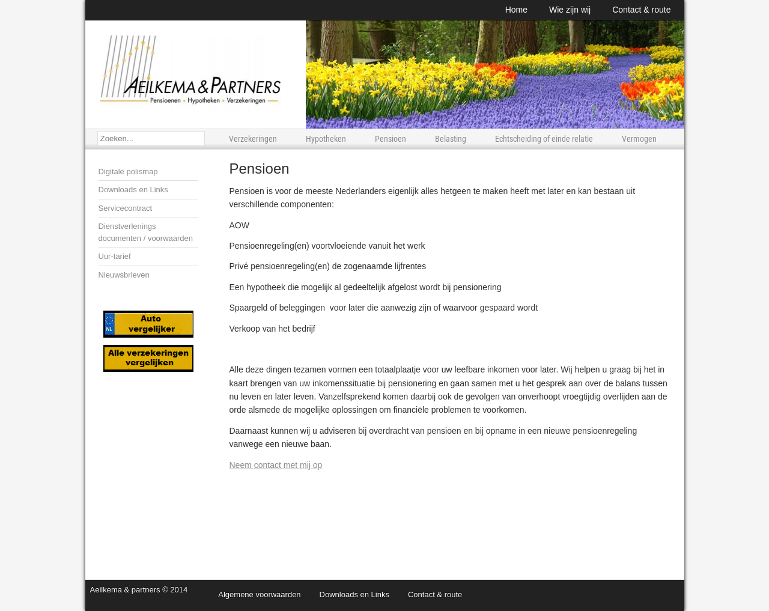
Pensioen (390, 139)
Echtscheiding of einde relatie (544, 139)
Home (516, 9)
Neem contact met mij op (276, 465)
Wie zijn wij (570, 9)
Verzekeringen (253, 139)
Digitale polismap (128, 171)
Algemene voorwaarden (259, 594)
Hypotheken (326, 139)
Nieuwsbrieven (124, 274)
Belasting (450, 139)
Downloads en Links (133, 189)
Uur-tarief (115, 256)
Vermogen (639, 139)
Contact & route (641, 9)
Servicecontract (126, 208)
